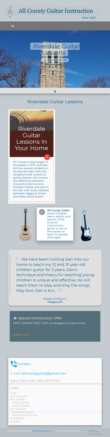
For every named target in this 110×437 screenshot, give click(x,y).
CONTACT (15, 421)
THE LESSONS (17, 399)
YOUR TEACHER (18, 396)
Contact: (20, 364)
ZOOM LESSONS (20, 403)
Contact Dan (21, 335)
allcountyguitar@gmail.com (44, 373)
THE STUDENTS (18, 409)
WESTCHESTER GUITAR (23, 415)
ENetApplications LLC (43, 431)
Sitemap (93, 431)
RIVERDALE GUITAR (22, 412)
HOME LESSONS (20, 406)
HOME (13, 393)
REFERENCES (17, 418)
